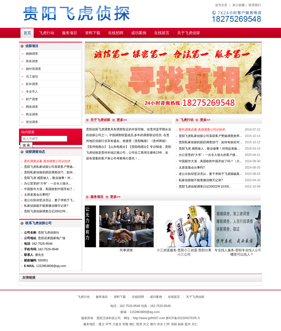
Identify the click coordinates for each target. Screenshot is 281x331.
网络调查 (32, 107)
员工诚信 (32, 76)
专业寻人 (32, 91)
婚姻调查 (32, 53)
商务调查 (32, 61)
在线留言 (161, 33)
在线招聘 (115, 33)
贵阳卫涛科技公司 (108, 318)
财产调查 (32, 99)
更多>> (122, 120)
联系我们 (255, 5)
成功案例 (138, 33)
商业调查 (32, 114)
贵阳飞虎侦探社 (82, 14)
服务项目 (69, 33)
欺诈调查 (32, 84)
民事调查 (133, 250)
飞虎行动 (46, 33)
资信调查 (32, 122)
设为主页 (221, 5)
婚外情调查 (33, 69)
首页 (27, 33)
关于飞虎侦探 (188, 33)
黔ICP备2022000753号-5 (183, 318)
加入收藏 (238, 5)
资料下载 (92, 33)
